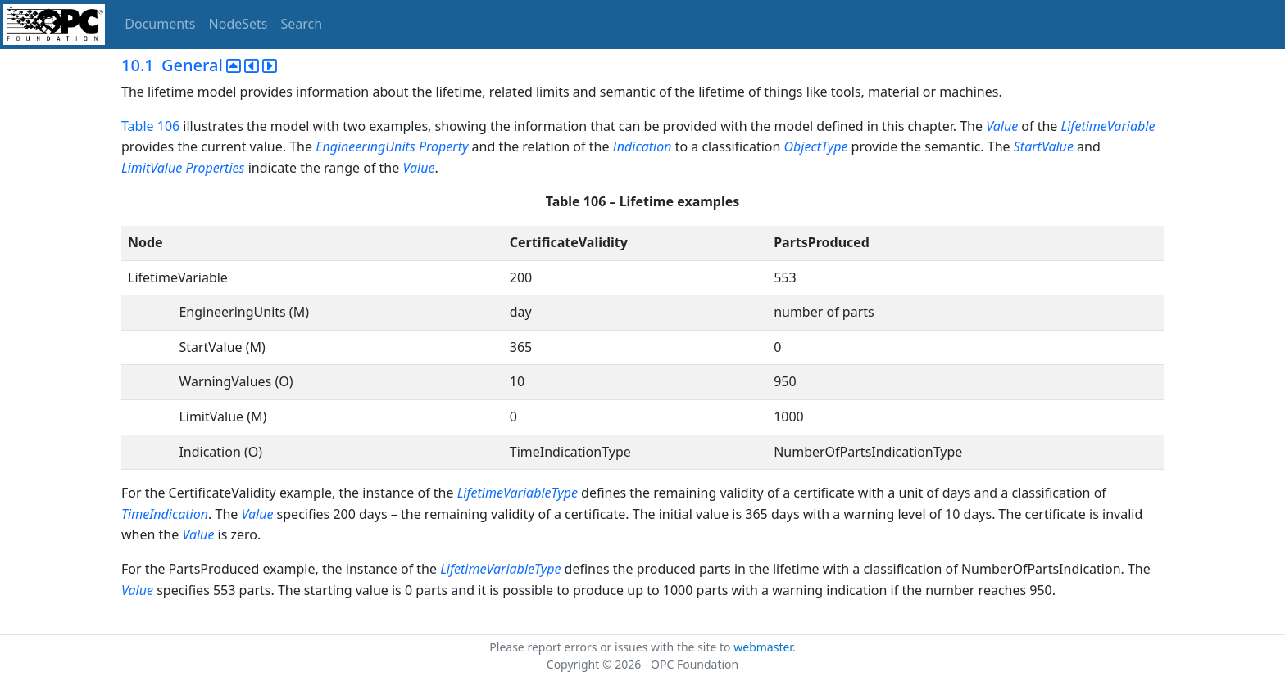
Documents (160, 24)
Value (1002, 126)
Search (302, 24)
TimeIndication (164, 514)
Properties (214, 168)
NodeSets (238, 24)
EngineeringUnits (365, 146)
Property (444, 146)
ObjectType (816, 146)
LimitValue (151, 168)
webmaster (762, 647)
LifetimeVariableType (517, 493)
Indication (642, 146)
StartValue (1044, 146)
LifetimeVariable (1108, 126)
